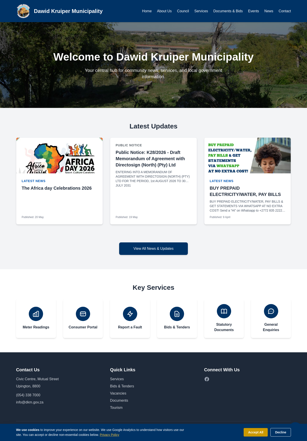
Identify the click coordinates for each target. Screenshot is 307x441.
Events (253, 11)
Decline (280, 432)
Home (147, 11)
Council (183, 11)
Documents (119, 400)
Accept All (255, 432)
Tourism (116, 408)
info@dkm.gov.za (30, 402)
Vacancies (118, 393)
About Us (164, 11)
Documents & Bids (228, 11)
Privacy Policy (109, 435)
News (268, 11)
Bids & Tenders (122, 386)
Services (201, 11)
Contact (285, 11)
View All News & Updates (153, 248)
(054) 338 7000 (28, 395)
